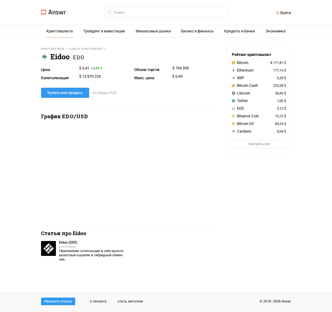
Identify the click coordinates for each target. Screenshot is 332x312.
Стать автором (130, 301)
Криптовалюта (53, 48)
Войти (285, 13)
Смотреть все (259, 144)
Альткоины (67, 246)
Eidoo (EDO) (68, 242)
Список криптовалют (85, 48)
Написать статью (58, 301)
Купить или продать (65, 92)
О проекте (98, 301)
